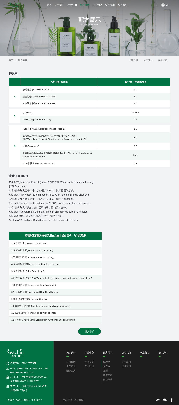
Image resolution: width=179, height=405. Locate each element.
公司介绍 (133, 60)
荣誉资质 (162, 60)
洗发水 (106, 362)
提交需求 (89, 331)
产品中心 (72, 5)
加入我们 (123, 5)
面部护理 (107, 379)
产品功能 (89, 362)
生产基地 (148, 60)
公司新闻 (126, 362)
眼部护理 (107, 375)
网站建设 (67, 400)
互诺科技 (78, 400)
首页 (49, 5)
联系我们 (110, 5)
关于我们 (59, 5)
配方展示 (85, 5)
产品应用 (89, 366)
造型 (105, 370)
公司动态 (97, 5)
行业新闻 (126, 366)
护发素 (106, 366)
